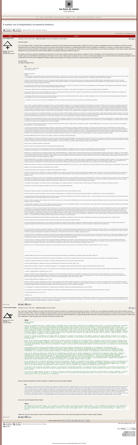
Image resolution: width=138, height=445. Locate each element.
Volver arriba (6, 304)
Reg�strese (68, 17)
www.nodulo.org (69, 11)
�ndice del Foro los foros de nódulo (32, 30)
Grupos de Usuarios (59, 17)
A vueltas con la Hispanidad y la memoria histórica (28, 24)
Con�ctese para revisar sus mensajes (85, 17)
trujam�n (61, 443)
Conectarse (98, 17)
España (45, 30)
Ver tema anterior (119, 33)
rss (54, 443)
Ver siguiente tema (129, 33)
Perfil (73, 17)
